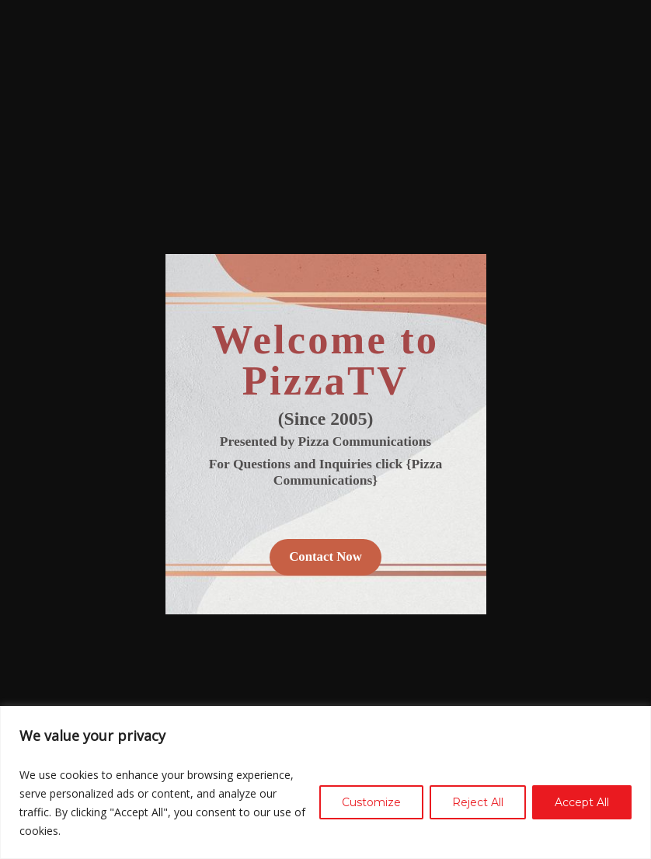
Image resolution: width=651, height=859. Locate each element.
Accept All (582, 802)
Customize (371, 802)
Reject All (477, 802)
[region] (325, 782)
